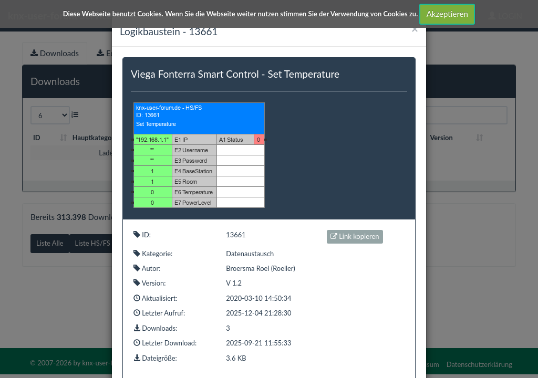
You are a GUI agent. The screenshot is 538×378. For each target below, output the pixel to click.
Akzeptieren (447, 13)
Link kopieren (354, 236)
